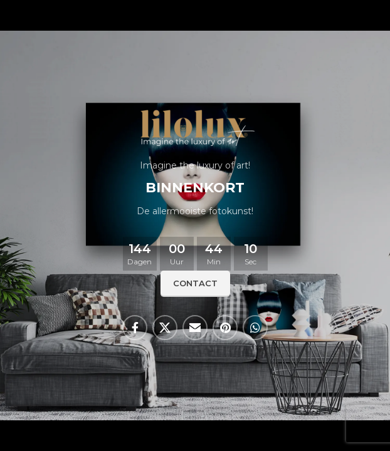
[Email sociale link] (195, 327)
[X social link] (164, 327)
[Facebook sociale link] (134, 327)
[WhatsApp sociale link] (255, 327)
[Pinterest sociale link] (225, 327)
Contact (195, 283)
